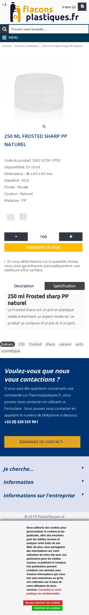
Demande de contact (42, 441)
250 (21, 344)
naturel (65, 344)
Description (24, 286)
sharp (50, 344)
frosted (35, 344)
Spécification (64, 286)
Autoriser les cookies (47, 608)
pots (79, 344)
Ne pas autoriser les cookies (42, 602)
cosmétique (10, 351)
